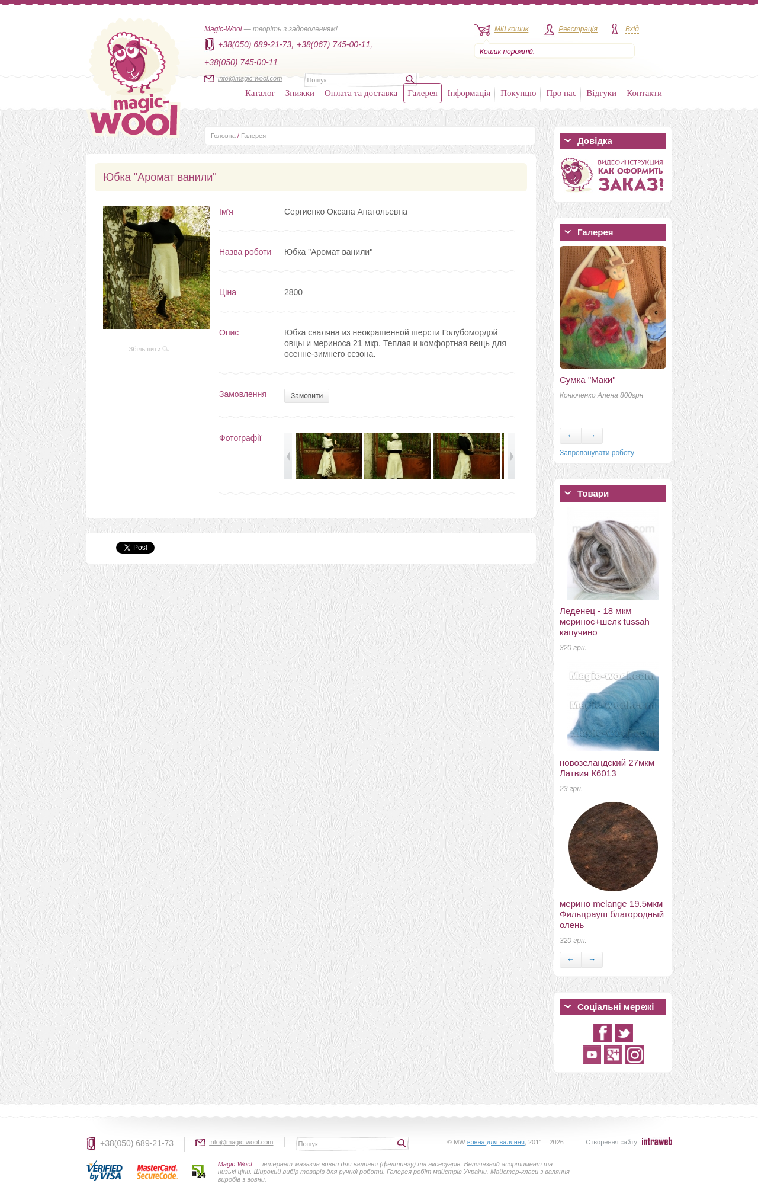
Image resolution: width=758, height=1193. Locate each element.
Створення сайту (611, 1142)
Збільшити (149, 349)
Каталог (260, 93)
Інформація (469, 93)
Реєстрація (578, 29)
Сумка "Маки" (587, 380)
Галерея (422, 93)
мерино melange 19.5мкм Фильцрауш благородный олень (612, 914)
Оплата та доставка (361, 93)
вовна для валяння (496, 1142)
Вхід (632, 29)
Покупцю (518, 93)
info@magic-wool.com (250, 78)
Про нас (561, 93)
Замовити (307, 396)
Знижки (299, 93)
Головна (223, 135)
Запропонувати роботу (597, 453)
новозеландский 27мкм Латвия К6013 (607, 767)
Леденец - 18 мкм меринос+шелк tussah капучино (605, 621)
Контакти (644, 93)
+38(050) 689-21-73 (137, 1143)
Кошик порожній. (507, 51)
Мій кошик (511, 29)
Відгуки (601, 93)
